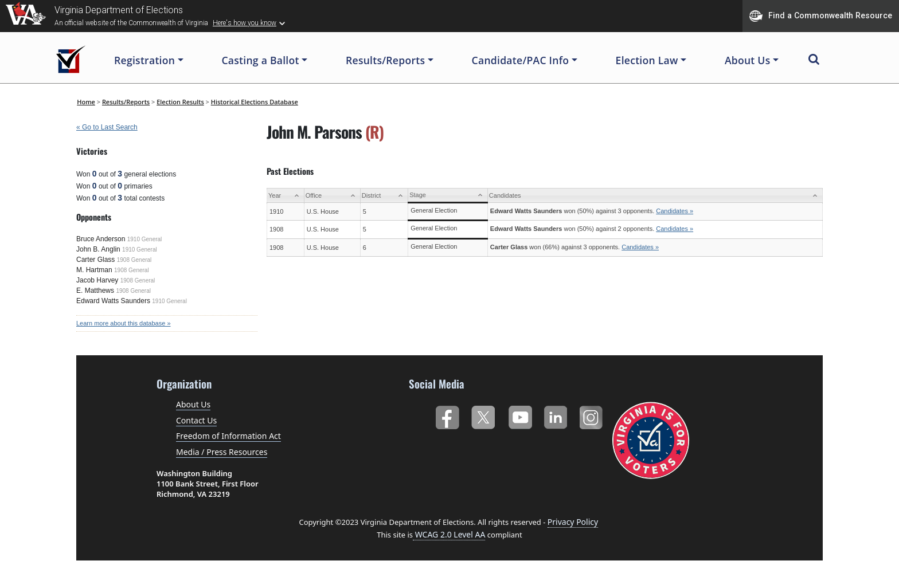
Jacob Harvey (97, 280)
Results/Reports (126, 101)
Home (86, 101)
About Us (193, 404)
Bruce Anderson (100, 239)
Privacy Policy (573, 521)
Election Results (180, 101)
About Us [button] (748, 60)
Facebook (447, 415)
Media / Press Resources (221, 451)
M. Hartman (94, 270)
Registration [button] (144, 60)
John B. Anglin (98, 249)
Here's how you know (244, 23)
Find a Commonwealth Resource (820, 16)
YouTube (520, 415)
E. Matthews (95, 291)
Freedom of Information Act (228, 435)
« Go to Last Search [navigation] (107, 127)
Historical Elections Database (254, 101)
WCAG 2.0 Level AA (449, 534)
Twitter (483, 415)
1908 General (134, 260)
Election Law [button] (647, 60)
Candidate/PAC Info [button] (520, 60)
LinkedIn (556, 415)
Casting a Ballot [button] (260, 60)
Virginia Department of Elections (118, 10)
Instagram (592, 415)
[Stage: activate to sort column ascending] (448, 196)
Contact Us (196, 420)
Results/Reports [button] (385, 60)
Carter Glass (95, 260)
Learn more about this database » (123, 323)
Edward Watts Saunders (113, 301)
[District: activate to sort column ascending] (384, 196)
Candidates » (674, 210)
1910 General (144, 239)
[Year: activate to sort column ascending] (285, 196)
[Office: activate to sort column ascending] (332, 196)
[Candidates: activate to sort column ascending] (654, 196)
